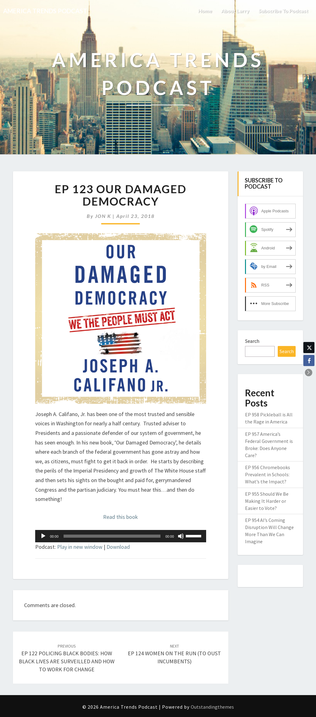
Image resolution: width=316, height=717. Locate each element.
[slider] (112, 536)
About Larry (235, 11)
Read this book (120, 516)
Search (252, 341)
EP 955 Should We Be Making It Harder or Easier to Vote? (267, 501)
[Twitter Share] (308, 347)
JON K (103, 216)
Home (205, 11)
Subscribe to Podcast (283, 11)
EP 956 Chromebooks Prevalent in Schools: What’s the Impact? (267, 474)
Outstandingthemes (212, 707)
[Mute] (181, 536)
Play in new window (79, 546)
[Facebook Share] (308, 360)
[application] (120, 536)
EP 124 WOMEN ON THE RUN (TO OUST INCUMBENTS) (174, 654)
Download (118, 546)
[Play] (43, 536)
